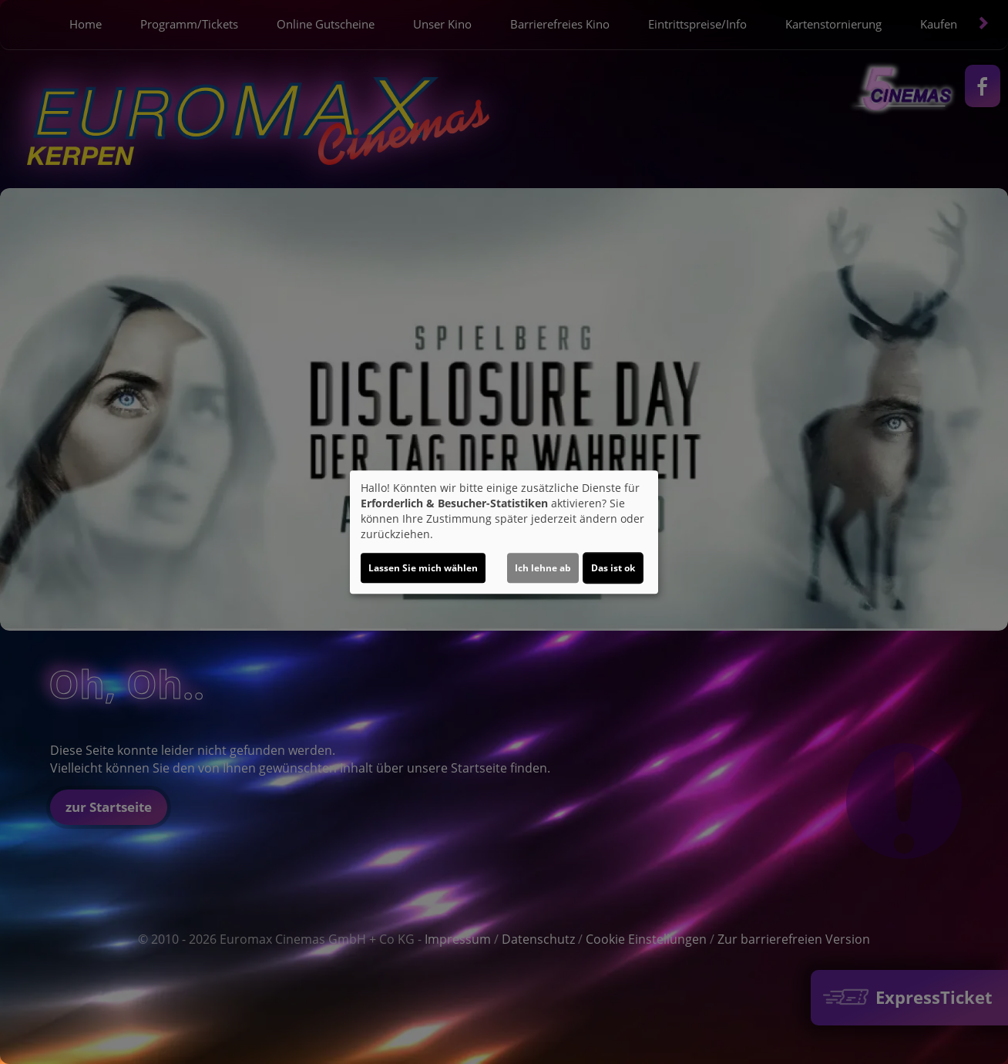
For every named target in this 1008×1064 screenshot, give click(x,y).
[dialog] (504, 532)
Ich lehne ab (543, 567)
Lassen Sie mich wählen (423, 567)
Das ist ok (613, 567)
